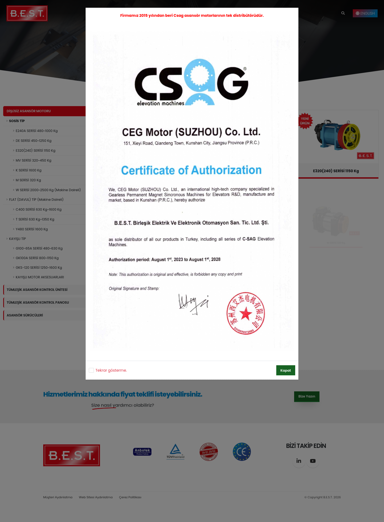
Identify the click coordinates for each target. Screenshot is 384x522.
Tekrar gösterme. (111, 370)
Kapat (286, 370)
